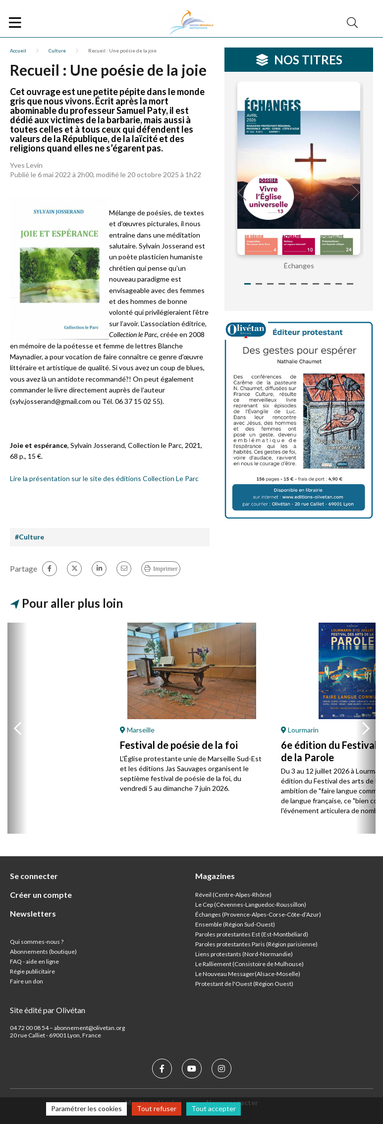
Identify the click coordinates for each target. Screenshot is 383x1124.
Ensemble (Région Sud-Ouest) (235, 924)
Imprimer (165, 568)
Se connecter (34, 875)
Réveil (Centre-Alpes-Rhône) (233, 894)
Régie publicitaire (32, 971)
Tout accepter (213, 1108)
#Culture (29, 537)
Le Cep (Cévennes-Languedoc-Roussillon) (250, 904)
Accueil (18, 50)
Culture (57, 50)
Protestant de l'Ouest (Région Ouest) (244, 983)
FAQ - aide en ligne (34, 961)
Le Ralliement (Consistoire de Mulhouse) (249, 964)
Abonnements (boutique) (43, 951)
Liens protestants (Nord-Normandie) (244, 954)
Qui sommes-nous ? (36, 941)
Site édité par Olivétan (47, 1010)
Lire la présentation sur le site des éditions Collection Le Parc (104, 478)
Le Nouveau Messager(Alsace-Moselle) (247, 973)
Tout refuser (156, 1108)
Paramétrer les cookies (86, 1108)
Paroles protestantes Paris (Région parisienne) (256, 944)
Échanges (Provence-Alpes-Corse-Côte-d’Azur (257, 914)
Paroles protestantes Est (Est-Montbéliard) (251, 934)
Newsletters (33, 913)
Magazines (215, 875)
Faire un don (26, 981)
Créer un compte (41, 894)
